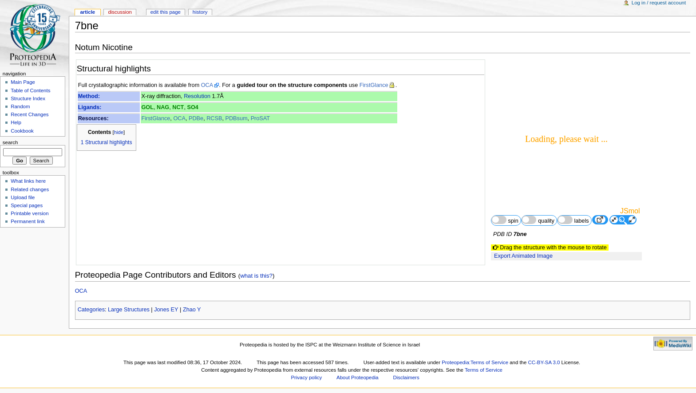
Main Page (23, 82)
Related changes (30, 189)
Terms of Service (483, 370)
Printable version (29, 213)
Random (20, 106)
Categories (91, 310)
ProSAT (260, 118)
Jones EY (166, 310)
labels (573, 220)
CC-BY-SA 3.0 (544, 362)
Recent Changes (29, 114)
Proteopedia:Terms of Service (475, 362)
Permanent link (27, 221)
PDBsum (236, 118)
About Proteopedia (357, 377)
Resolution (197, 96)
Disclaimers (406, 377)
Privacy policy (306, 377)
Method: (89, 96)
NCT (178, 107)
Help (16, 122)
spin (504, 220)
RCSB (214, 118)
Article (87, 12)
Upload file (23, 197)
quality (538, 220)
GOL (147, 107)
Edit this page (165, 12)
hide (118, 132)
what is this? (256, 275)
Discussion (119, 12)
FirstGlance (374, 85)
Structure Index (28, 98)
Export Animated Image (523, 256)
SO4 (192, 107)
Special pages (27, 205)
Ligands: (90, 107)
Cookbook (22, 131)
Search (10, 142)
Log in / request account (659, 2)
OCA (207, 85)
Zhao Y (192, 310)
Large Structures (129, 310)
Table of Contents (30, 90)
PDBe (196, 118)
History (200, 12)
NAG (163, 107)
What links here (28, 181)
